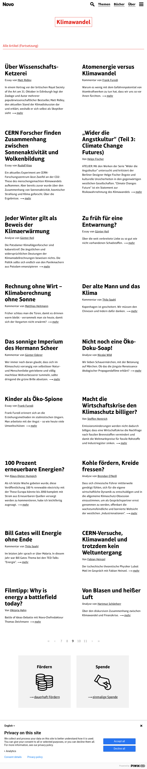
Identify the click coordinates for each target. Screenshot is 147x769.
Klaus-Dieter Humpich (23, 476)
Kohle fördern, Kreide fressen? (110, 466)
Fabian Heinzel (96, 559)
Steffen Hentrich (97, 418)
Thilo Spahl (109, 299)
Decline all (119, 748)
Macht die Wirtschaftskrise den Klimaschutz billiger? (109, 405)
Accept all (119, 741)
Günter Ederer (34, 355)
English (10, 725)
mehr (20, 113)
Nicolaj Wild (105, 355)
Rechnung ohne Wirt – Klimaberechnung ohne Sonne (33, 293)
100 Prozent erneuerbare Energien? (34, 466)
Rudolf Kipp (25, 165)
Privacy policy (35, 757)
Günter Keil (27, 238)
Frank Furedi (110, 80)
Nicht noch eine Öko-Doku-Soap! (109, 344)
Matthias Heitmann (36, 306)
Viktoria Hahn (18, 610)
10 (79, 641)
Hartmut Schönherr (109, 603)
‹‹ (48, 641)
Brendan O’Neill (107, 476)
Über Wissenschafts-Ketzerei (31, 70)
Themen (104, 4)
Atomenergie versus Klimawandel (108, 70)
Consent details (13, 757)
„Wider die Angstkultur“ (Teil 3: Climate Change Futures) (108, 142)
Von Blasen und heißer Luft (111, 593)
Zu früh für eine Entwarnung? (102, 221)
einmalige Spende (105, 697)
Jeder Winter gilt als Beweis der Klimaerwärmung (31, 225)
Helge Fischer (95, 159)
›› (99, 641)
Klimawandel (73, 21)
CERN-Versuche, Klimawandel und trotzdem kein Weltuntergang (104, 542)
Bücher (119, 4)
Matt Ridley (25, 80)
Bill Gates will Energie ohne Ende (33, 536)
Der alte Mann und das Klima (111, 289)
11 (85, 641)
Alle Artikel (10, 46)
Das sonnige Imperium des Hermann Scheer (34, 344)
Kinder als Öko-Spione (34, 398)
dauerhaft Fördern (47, 697)
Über (132, 4)
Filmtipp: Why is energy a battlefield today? (31, 597)
